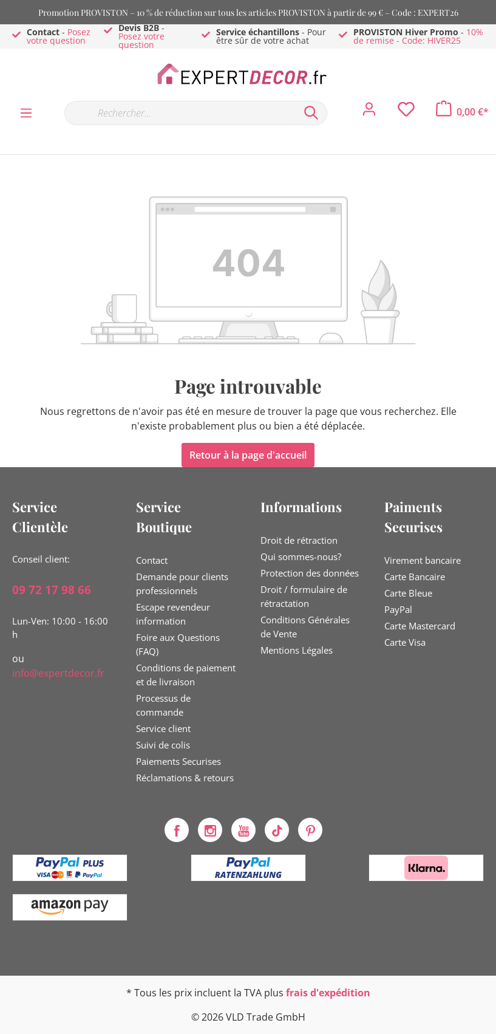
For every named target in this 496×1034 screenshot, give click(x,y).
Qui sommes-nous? (300, 556)
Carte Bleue (408, 593)
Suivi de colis (163, 745)
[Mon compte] (369, 112)
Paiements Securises (178, 761)
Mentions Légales (296, 650)
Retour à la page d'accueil (248, 455)
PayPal (398, 609)
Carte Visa (405, 642)
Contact (152, 560)
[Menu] (26, 112)
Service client (163, 728)
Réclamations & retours (185, 778)
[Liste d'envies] (406, 112)
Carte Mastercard (419, 626)
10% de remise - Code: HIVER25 (418, 36)
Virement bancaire (422, 560)
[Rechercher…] (180, 113)
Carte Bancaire (414, 576)
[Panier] (462, 112)
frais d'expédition (328, 992)
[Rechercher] (311, 113)
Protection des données (309, 573)
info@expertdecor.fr (58, 673)
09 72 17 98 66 (51, 590)
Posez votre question (58, 36)
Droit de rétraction (299, 540)
